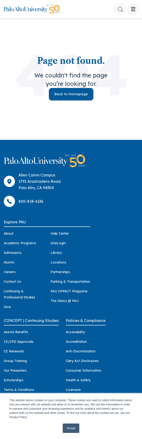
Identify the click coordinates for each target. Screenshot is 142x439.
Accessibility (75, 332)
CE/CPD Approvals (18, 342)
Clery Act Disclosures (82, 361)
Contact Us (12, 281)
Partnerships (60, 272)
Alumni (9, 262)
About (8, 233)
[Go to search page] (120, 9)
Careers (10, 272)
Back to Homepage (71, 94)
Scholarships (13, 380)
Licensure (73, 390)
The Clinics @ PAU (65, 301)
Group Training (15, 361)
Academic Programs (20, 243)
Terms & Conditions (19, 390)
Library (56, 253)
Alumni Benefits (16, 332)
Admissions (13, 253)
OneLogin (58, 243)
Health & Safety (78, 380)
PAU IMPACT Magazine (69, 291)
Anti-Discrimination (80, 351)
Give (7, 307)
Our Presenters (15, 370)
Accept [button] (71, 428)
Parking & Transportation (70, 281)
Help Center (60, 233)
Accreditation (76, 342)
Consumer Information (83, 370)
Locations (58, 262)
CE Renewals (14, 351)
